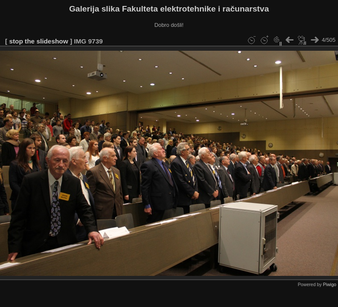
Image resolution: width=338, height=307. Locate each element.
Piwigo (329, 284)
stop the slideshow (38, 41)
